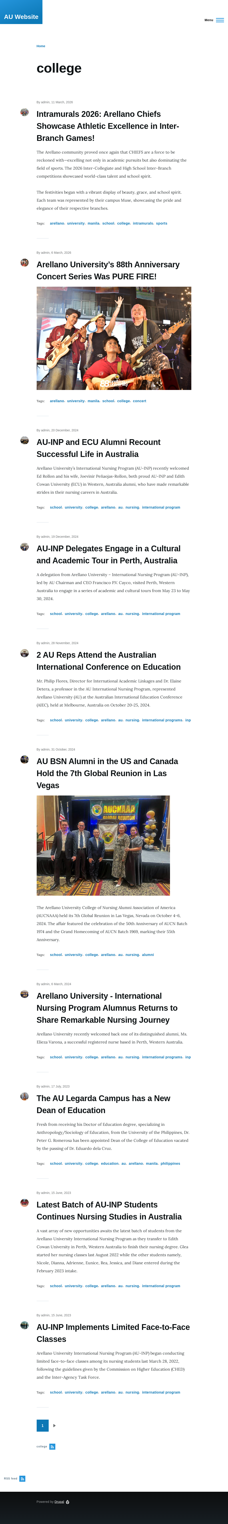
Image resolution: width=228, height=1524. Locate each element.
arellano (57, 223)
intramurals (143, 223)
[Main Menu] (213, 20)
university (76, 223)
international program (161, 507)
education (109, 1163)
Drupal (59, 1502)
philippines (170, 1163)
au (120, 507)
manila (93, 223)
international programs (162, 720)
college (123, 223)
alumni (148, 955)
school (108, 223)
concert (139, 401)
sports (161, 223)
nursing (132, 507)
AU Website (21, 16)
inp (188, 720)
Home (41, 46)
